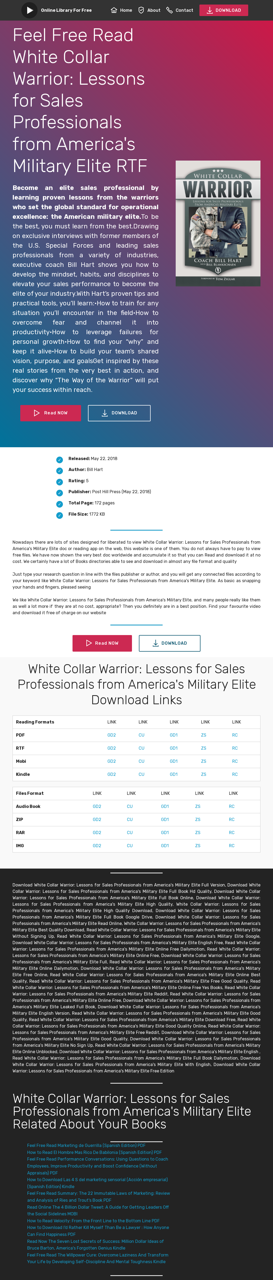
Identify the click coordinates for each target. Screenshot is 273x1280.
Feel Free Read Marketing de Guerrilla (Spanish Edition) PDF (86, 1145)
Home (121, 10)
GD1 (174, 735)
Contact (179, 10)
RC (235, 735)
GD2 (111, 735)
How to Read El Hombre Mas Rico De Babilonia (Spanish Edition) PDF (94, 1152)
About (149, 10)
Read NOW (51, 413)
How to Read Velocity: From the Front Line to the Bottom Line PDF (93, 1220)
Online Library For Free (66, 10)
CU (141, 735)
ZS (203, 735)
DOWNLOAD (223, 10)
